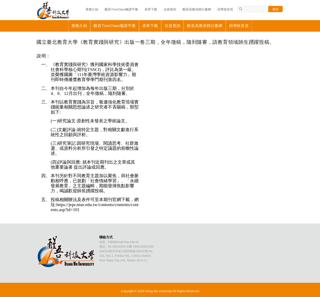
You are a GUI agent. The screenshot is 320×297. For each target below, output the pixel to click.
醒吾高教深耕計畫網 (204, 26)
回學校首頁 (239, 26)
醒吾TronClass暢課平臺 (114, 26)
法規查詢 (172, 26)
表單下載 (150, 26)
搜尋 (275, 9)
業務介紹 (79, 26)
